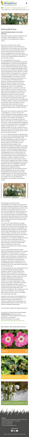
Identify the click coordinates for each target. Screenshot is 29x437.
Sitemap (21, 434)
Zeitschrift (7, 8)
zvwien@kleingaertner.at (10, 425)
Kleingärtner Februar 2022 (18, 8)
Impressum (10, 434)
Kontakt (5, 434)
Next (26, 191)
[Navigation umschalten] (26, 3)
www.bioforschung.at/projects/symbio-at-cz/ (12, 320)
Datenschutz (15, 434)
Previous (3, 191)
